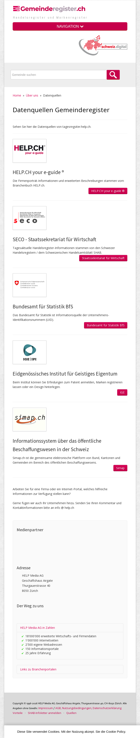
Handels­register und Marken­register (50, 17)
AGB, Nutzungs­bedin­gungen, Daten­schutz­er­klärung (88, 708)
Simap (120, 468)
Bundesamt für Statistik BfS (106, 325)
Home (17, 95)
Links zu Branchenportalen (38, 669)
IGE (122, 392)
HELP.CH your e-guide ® (108, 191)
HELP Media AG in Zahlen (37, 628)
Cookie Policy (115, 731)
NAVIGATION (70, 26)
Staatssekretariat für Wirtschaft (103, 258)
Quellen (71, 713)
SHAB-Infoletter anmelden (44, 713)
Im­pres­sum (45, 708)
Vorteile (18, 713)
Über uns (32, 95)
